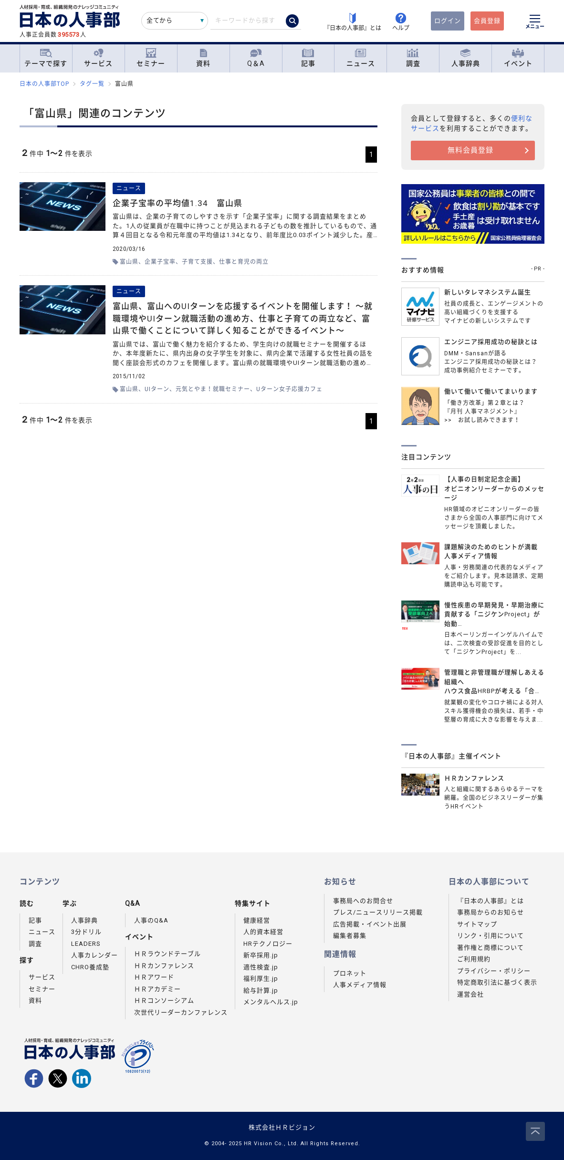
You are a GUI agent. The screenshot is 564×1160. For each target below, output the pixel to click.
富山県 (129, 262)
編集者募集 (349, 935)
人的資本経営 (263, 931)
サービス (98, 58)
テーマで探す (45, 57)
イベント (518, 58)
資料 (203, 58)
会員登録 (487, 20)
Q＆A (256, 58)
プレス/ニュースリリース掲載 (378, 912)
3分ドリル (86, 931)
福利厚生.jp (260, 978)
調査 (413, 58)
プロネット (349, 973)
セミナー (150, 58)
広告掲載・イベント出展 (370, 924)
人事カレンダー (94, 955)
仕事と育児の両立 (244, 262)
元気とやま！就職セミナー (213, 389)
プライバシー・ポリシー (494, 970)
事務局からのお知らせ (490, 912)
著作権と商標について (490, 947)
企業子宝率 (160, 262)
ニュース (360, 58)
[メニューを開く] (534, 22)
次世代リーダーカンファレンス (181, 1012)
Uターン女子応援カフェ (289, 389)
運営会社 (470, 994)
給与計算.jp (260, 990)
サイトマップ (477, 924)
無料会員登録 (470, 150)
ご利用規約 (474, 959)
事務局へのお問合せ (363, 900)
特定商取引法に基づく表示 (497, 982)
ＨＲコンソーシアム (164, 1000)
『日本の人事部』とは (490, 900)
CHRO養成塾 (90, 967)
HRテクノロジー (267, 943)
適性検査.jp (260, 967)
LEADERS (86, 943)
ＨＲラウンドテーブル (167, 953)
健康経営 (256, 920)
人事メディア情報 (359, 984)
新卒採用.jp (260, 955)
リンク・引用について (490, 935)
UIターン (157, 389)
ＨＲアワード (154, 977)
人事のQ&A (151, 920)
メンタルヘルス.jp (270, 1001)
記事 (308, 58)
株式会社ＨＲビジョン (282, 1127)
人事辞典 (465, 58)
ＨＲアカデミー (157, 989)
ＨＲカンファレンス (164, 965)
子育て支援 (197, 262)
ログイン (447, 20)
